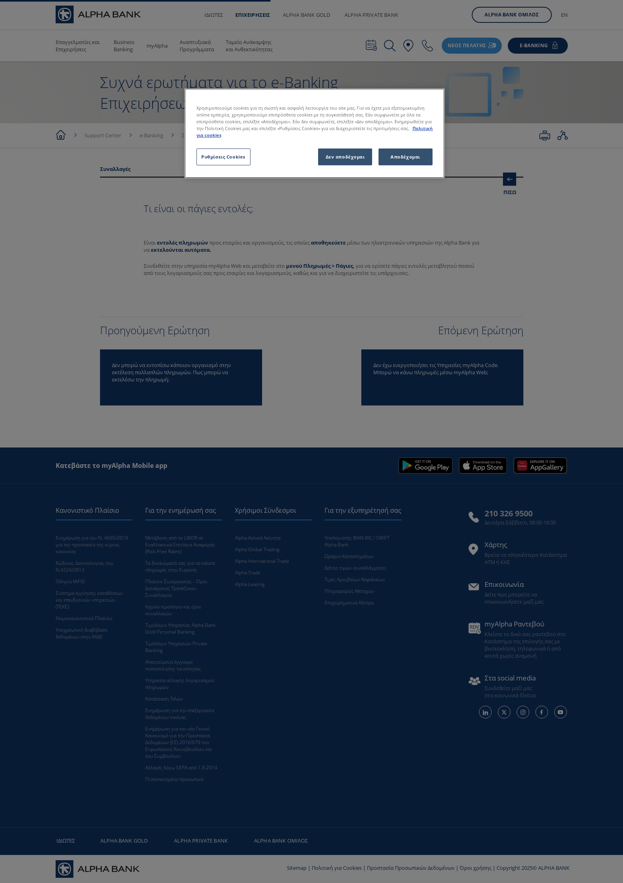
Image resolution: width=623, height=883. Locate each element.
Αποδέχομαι (405, 157)
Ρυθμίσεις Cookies (223, 157)
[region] (314, 133)
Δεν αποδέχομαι (345, 157)
